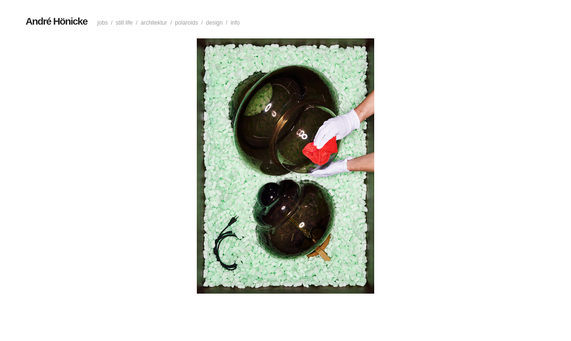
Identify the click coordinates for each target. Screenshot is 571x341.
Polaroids (186, 22)
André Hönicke (56, 21)
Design (214, 22)
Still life (124, 22)
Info (234, 22)
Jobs (102, 22)
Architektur (154, 22)
